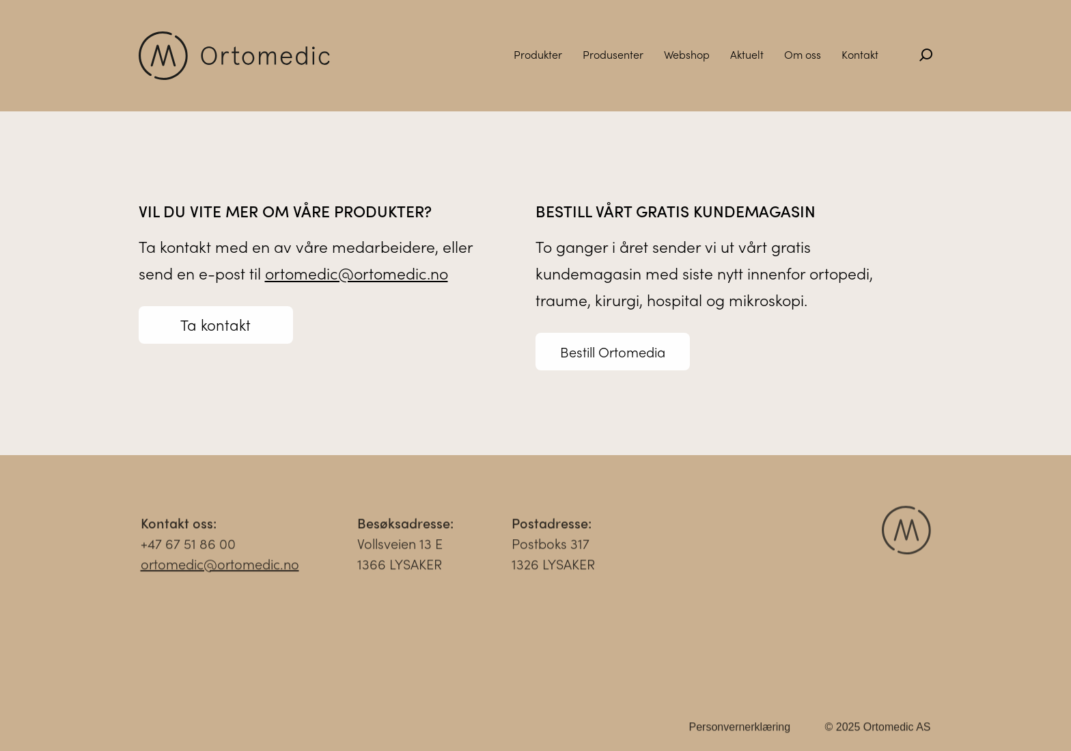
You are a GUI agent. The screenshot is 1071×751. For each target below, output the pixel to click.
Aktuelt (747, 54)
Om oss (802, 54)
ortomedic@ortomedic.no (356, 273)
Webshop (687, 54)
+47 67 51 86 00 (188, 548)
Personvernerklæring (740, 731)
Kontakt (860, 54)
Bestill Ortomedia (612, 351)
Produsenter (613, 54)
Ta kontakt (215, 325)
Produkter (538, 54)
